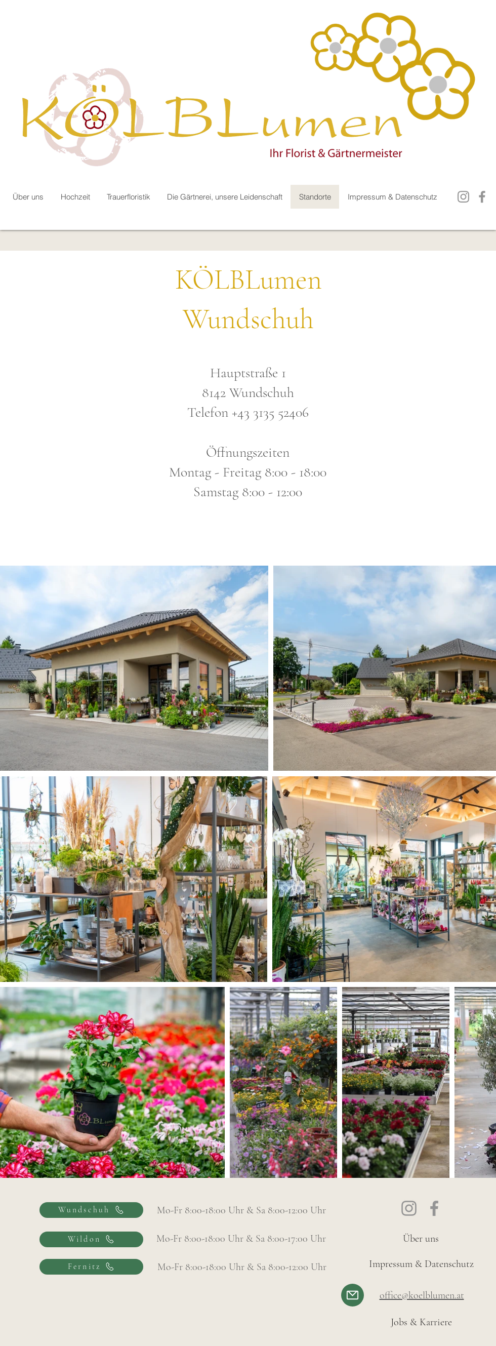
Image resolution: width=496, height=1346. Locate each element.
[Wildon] (91, 1239)
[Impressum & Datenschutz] (421, 1264)
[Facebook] (482, 197)
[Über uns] (421, 1239)
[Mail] (352, 1295)
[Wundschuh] (91, 1210)
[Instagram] (463, 197)
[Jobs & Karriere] (421, 1322)
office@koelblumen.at (422, 1295)
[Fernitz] (91, 1267)
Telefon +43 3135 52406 (248, 412)
